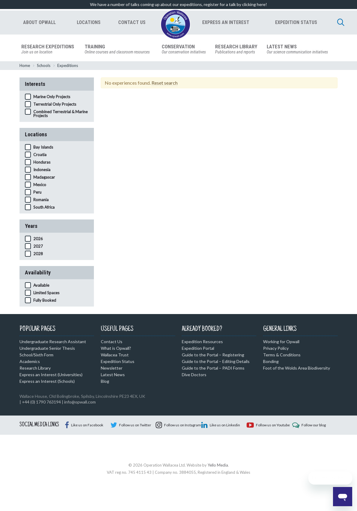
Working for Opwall (281, 342)
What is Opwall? (116, 349)
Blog (105, 382)
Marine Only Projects (51, 97)
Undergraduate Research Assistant (53, 342)
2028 (38, 254)
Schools (43, 66)
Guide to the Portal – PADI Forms (213, 368)
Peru (37, 193)
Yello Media (218, 491)
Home (25, 66)
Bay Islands (43, 148)
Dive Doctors (194, 375)
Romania (41, 200)
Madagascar (44, 178)
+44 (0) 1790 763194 (41, 402)
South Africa (44, 208)
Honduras (41, 163)
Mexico (39, 185)
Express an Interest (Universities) (51, 375)
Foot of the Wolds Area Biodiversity (296, 368)
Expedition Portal (198, 349)
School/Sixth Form (36, 355)
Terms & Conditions (282, 355)
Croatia (39, 155)
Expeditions (67, 66)
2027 (38, 247)
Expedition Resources (202, 342)
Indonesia (41, 170)
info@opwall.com (80, 402)
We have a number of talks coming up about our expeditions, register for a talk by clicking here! (178, 4)
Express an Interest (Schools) (47, 382)
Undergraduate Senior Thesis (47, 349)
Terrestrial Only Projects (54, 105)
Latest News (113, 375)
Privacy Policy (276, 349)
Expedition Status (117, 362)
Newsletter (111, 368)
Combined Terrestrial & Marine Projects (60, 114)
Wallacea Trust (115, 355)
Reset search (165, 83)
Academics (30, 362)
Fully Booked (44, 301)
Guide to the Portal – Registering (213, 355)
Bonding (271, 362)
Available (41, 286)
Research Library (35, 368)
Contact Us (111, 342)
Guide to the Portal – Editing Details (216, 362)
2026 (38, 239)
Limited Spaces (46, 293)
